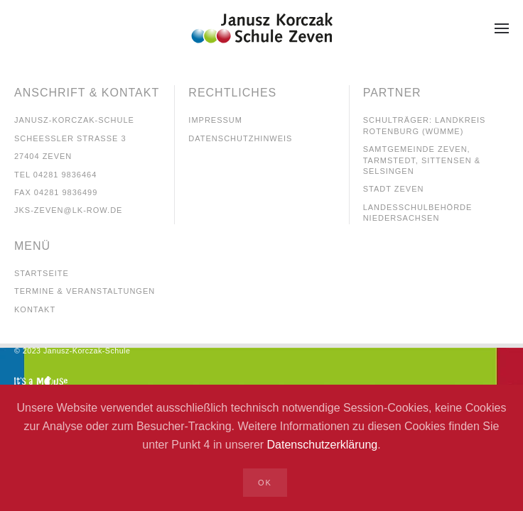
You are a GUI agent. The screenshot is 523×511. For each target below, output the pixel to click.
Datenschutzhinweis (240, 138)
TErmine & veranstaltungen (84, 291)
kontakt (34, 309)
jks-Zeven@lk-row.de (68, 210)
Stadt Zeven (393, 189)
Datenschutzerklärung (322, 445)
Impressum (215, 120)
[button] (502, 28)
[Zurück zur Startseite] (261, 28)
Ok (265, 482)
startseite (41, 273)
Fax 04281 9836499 (55, 192)
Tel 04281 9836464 (55, 174)
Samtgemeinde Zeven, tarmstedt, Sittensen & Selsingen (421, 160)
